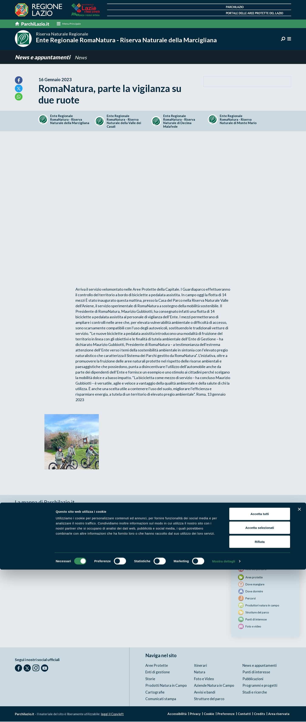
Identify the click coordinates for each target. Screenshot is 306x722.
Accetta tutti (260, 666)
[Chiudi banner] (299, 661)
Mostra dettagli (223, 713)
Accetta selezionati (259, 680)
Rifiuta (260, 694)
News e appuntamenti (44, 57)
